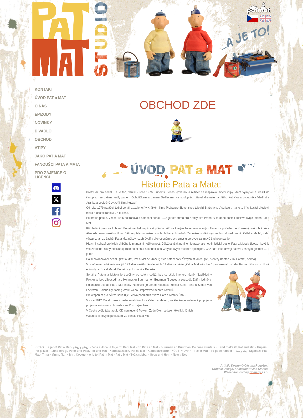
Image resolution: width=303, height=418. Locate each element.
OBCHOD (43, 139)
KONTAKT (44, 89)
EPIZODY (43, 114)
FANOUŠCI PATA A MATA (57, 164)
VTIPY (40, 148)
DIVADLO (43, 131)
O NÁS (41, 106)
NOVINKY (43, 123)
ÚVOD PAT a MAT (50, 98)
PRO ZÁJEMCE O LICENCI (50, 175)
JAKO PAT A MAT (50, 156)
